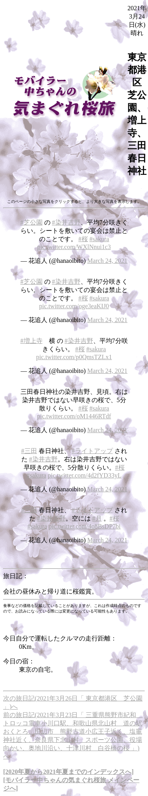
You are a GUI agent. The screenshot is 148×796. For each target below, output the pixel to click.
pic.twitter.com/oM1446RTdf (74, 416)
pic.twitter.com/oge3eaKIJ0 (74, 306)
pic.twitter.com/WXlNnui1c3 (74, 246)
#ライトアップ (92, 451)
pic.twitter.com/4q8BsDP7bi (84, 526)
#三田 (29, 451)
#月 (97, 518)
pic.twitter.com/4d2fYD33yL (85, 475)
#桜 (83, 239)
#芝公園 (32, 222)
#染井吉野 (66, 222)
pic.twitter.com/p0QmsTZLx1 (74, 357)
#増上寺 (32, 340)
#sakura (99, 239)
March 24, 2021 (107, 260)
